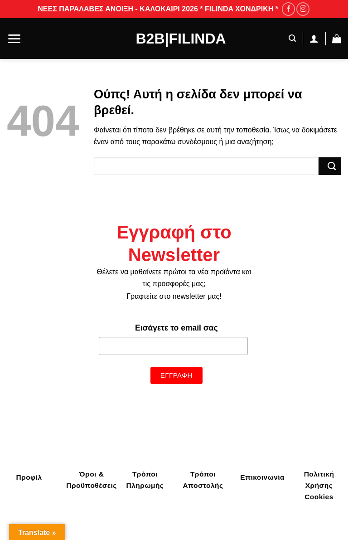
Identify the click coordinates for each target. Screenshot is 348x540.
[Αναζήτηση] (290, 38)
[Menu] (14, 38)
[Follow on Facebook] (288, 8)
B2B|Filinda (174, 38)
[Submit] (330, 166)
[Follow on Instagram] (302, 8)
